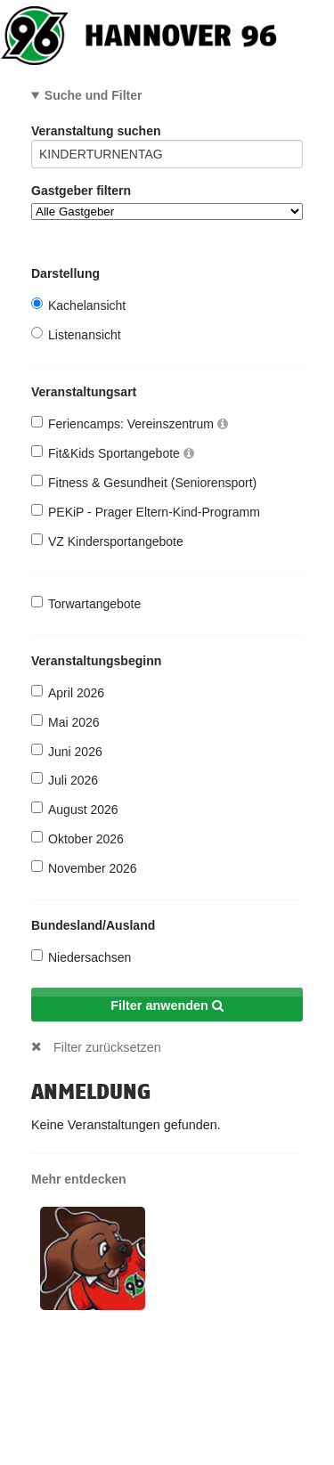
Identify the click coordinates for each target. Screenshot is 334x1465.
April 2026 (67, 692)
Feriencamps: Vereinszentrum (129, 423)
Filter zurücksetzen (107, 1047)
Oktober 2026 (77, 838)
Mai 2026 (65, 721)
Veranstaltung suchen (167, 134)
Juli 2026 (64, 779)
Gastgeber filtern (167, 201)
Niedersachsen (81, 956)
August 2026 (74, 809)
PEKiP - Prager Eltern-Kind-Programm (145, 511)
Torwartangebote (86, 603)
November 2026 (84, 867)
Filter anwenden (167, 1005)
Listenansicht (76, 334)
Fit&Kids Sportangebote (112, 452)
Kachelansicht (78, 305)
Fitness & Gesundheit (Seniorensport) (144, 482)
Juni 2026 (66, 751)
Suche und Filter (94, 95)
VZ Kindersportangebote (107, 541)
